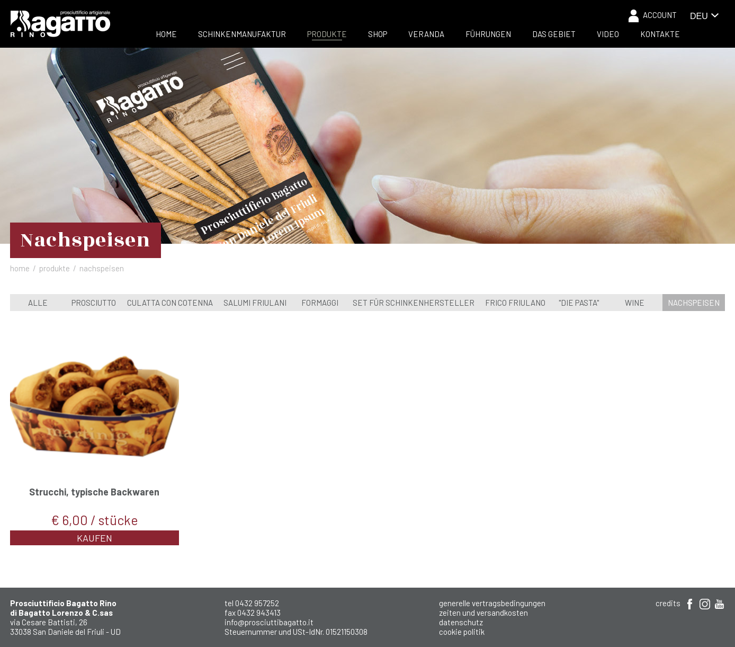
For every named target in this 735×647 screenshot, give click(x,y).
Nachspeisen (694, 302)
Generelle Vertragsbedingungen (492, 603)
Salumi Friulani (254, 302)
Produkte (327, 34)
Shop (377, 34)
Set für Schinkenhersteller (413, 302)
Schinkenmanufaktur (242, 34)
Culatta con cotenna (170, 302)
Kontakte (660, 34)
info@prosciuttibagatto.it (269, 622)
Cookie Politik (462, 631)
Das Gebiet (554, 34)
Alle (38, 302)
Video (608, 34)
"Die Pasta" (579, 302)
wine (634, 302)
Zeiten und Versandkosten (483, 612)
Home (166, 34)
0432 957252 (257, 603)
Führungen (488, 34)
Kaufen (94, 538)
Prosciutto (93, 302)
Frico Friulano (515, 302)
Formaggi (319, 302)
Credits (668, 603)
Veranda (426, 34)
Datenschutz (461, 622)
